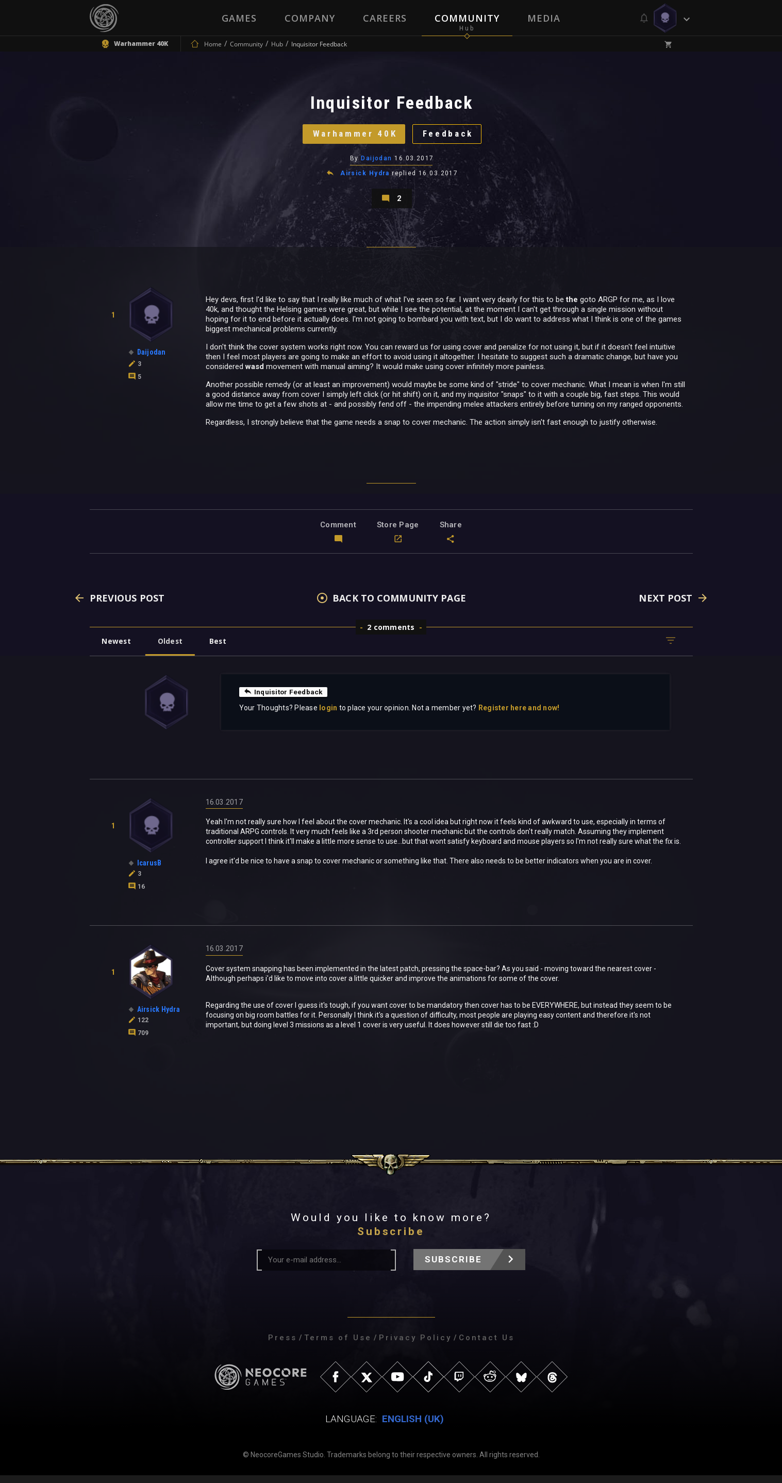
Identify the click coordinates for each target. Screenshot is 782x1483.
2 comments (390, 634)
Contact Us (486, 1345)
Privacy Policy (415, 1345)
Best (221, 648)
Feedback (450, 136)
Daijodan (376, 162)
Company (310, 18)
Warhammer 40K (353, 136)
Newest (117, 648)
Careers (385, 18)
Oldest (172, 648)
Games (239, 18)
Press (282, 1345)
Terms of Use (338, 1345)
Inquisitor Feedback (284, 699)
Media (543, 18)
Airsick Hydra (365, 177)
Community (467, 18)
